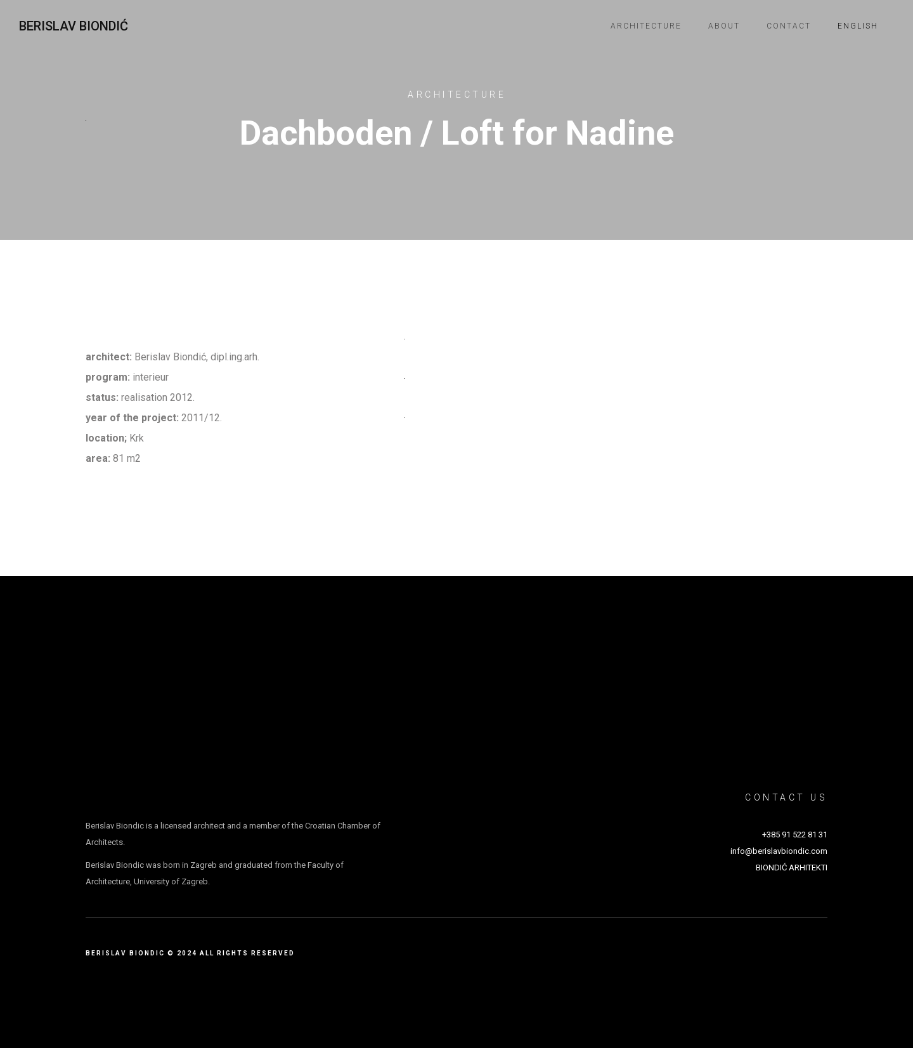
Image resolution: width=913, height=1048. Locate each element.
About (724, 26)
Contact (789, 26)
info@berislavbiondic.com (778, 851)
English (858, 26)
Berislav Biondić (73, 26)
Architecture (646, 26)
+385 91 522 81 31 (794, 834)
